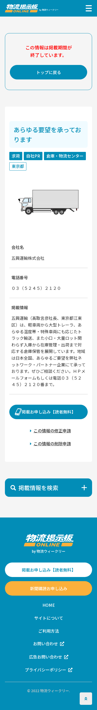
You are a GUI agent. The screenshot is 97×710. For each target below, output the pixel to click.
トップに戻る (48, 72)
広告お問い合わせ (45, 657)
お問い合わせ (45, 643)
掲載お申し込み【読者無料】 (49, 412)
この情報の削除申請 (52, 444)
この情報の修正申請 (52, 430)
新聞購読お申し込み (48, 588)
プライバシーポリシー (45, 670)
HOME (48, 605)
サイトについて (48, 618)
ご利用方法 (48, 631)
